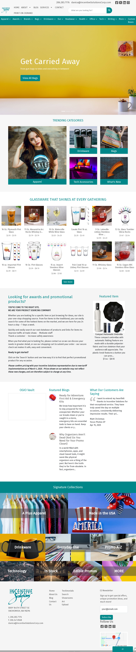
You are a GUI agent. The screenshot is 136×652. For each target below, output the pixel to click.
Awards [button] (16, 19)
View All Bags (30, 78)
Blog (51, 598)
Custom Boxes (131, 20)
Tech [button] (101, 19)
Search (65, 594)
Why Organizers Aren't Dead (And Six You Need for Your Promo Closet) (72, 439)
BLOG (35, 7)
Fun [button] (59, 19)
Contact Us (52, 603)
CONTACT (59, 7)
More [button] (121, 19)
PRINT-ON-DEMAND (23, 13)
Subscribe (106, 617)
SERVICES (44, 7)
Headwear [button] (70, 19)
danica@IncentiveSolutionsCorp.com (91, 2)
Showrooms (67, 598)
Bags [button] (37, 19)
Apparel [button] (4, 19)
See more (68, 282)
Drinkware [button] (48, 19)
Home (52, 591)
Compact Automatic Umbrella (109, 334)
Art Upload (65, 603)
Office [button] (92, 19)
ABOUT (24, 7)
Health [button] (82, 19)
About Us (53, 594)
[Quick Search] (87, 10)
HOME (16, 7)
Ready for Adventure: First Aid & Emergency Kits (72, 398)
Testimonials (67, 591)
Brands (27, 19)
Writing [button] (111, 19)
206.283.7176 (63, 2)
